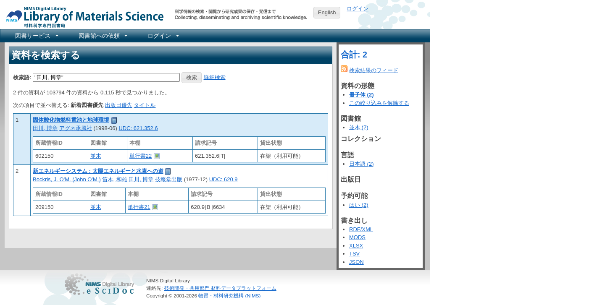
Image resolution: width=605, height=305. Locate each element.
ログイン (357, 8)
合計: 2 (354, 54)
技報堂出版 (168, 179)
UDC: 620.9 (223, 179)
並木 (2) (358, 127)
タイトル (144, 105)
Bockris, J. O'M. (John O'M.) (67, 179)
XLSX (356, 245)
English (327, 12)
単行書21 (139, 207)
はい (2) (358, 205)
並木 (95, 156)
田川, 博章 (45, 128)
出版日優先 (118, 105)
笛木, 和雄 (114, 179)
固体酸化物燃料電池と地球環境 (71, 120)
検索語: (22, 77)
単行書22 (140, 156)
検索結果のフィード (373, 70)
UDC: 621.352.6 (138, 128)
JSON (356, 262)
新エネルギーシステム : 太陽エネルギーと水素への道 (98, 171)
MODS (357, 237)
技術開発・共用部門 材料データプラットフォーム (220, 288)
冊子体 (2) (361, 94)
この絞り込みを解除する (379, 103)
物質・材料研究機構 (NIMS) (229, 295)
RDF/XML (361, 229)
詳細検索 (215, 77)
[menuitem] (36, 35)
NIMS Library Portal (82, 16)
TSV (354, 253)
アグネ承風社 (75, 128)
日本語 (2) (361, 164)
